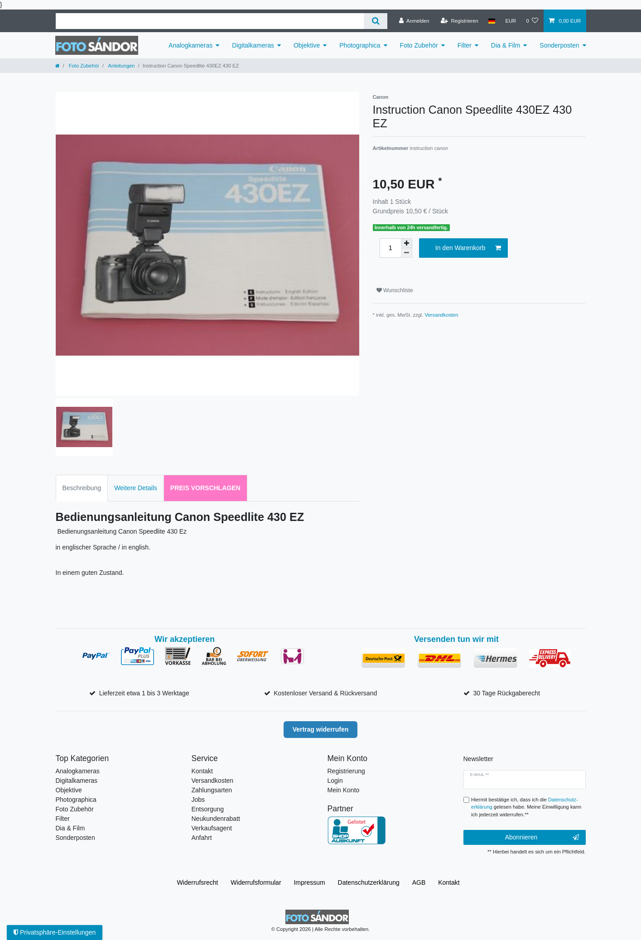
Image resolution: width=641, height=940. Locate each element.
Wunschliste (394, 290)
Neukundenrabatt (216, 818)
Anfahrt (202, 837)
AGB (419, 882)
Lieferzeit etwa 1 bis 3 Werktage (144, 693)
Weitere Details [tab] (135, 488)
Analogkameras (190, 45)
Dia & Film (506, 45)
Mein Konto (344, 790)
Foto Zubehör (419, 45)
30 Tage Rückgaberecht (506, 693)
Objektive (307, 45)
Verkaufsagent (212, 828)
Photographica (359, 45)
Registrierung (346, 771)
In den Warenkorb (468, 248)
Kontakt (202, 771)
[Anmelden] (414, 21)
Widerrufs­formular (256, 882)
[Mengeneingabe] (390, 248)
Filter (465, 45)
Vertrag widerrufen (321, 729)
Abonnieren (542, 838)
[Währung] (510, 21)
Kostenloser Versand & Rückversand (325, 693)
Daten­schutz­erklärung (369, 882)
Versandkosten (441, 315)
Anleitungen (121, 65)
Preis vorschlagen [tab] (205, 488)
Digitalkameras (253, 45)
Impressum (309, 882)
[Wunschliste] (532, 21)
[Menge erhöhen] (406, 243)
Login (335, 780)
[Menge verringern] (406, 253)
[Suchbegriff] (210, 21)
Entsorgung (208, 809)
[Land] (491, 21)
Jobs (198, 799)
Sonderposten (559, 45)
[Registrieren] (459, 21)
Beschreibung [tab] (82, 488)
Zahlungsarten (212, 790)
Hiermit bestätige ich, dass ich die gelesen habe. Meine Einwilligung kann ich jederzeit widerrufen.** (526, 807)
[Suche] (375, 21)
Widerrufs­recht (197, 882)
